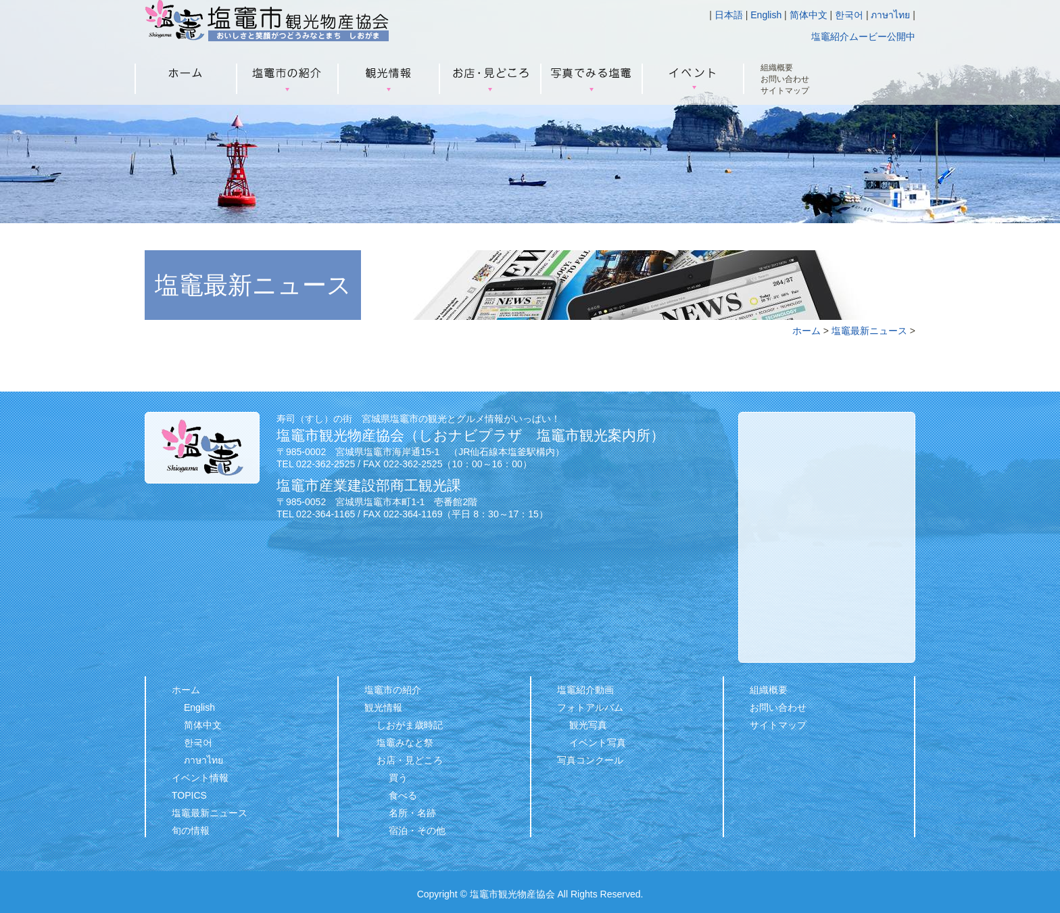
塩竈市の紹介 (392, 689)
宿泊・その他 (417, 830)
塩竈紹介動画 (585, 689)
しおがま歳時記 (410, 725)
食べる (403, 795)
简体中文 (808, 14)
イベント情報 (200, 777)
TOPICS (189, 795)
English (765, 14)
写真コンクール (590, 760)
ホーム (806, 330)
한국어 (849, 14)
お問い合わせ (785, 79)
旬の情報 (191, 830)
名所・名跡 (412, 812)
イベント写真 (597, 742)
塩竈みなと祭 (405, 742)
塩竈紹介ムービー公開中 (863, 36)
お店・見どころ (410, 760)
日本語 (729, 14)
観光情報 (383, 707)
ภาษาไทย (890, 14)
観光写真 (588, 725)
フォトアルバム (590, 707)
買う (398, 777)
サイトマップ (785, 91)
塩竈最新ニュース (869, 330)
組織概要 (777, 68)
